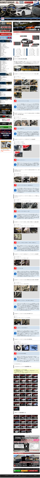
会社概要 (37, 19)
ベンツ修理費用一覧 (3, 62)
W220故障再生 (3, 69)
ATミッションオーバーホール (4, 65)
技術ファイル (19, 76)
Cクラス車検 (2, 51)
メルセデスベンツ (19, 118)
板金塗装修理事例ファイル (4, 77)
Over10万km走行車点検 (3, 87)
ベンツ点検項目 (3, 44)
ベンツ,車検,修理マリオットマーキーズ (8, 475)
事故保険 (31, 19)
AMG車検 (2, 53)
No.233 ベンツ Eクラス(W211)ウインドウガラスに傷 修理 (26, 254)
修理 (22, 118)
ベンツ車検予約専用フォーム (4, 56)
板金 (24, 143)
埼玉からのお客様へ (3, 95)
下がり (26, 317)
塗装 (1, 78)
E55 (15, 317)
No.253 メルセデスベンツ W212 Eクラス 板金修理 (25, 139)
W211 (19, 317)
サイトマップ (2, 93)
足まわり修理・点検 (3, 67)
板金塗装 (19, 19)
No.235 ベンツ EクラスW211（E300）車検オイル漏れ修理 (26, 221)
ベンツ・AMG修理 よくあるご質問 (5, 68)
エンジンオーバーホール (4, 66)
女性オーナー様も (3, 102)
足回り (26, 118)
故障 (24, 118)
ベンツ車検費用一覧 (3, 45)
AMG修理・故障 (3, 64)
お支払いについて (3, 55)
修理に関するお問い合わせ (4, 71)
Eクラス (16, 76)
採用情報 (19, 475)
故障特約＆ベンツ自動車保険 (4, 100)
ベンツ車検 (7, 19)
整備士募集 (35, 475)
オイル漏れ (22, 343)
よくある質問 (2, 54)
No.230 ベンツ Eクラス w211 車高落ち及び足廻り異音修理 (26, 279)
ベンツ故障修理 (13, 19)
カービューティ (3, 101)
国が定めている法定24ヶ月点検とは (5, 47)
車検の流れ (2, 48)
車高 (29, 317)
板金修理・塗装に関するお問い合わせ (5, 80)
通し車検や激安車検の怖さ (4, 46)
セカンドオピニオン (3, 86)
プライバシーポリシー (3, 92)
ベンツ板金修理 (3, 76)
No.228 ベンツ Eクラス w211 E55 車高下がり (24, 313)
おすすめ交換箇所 (3, 49)
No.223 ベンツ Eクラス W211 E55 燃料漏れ (23, 339)
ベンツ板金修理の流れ (3, 79)
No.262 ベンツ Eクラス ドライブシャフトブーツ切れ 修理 (26, 73)
